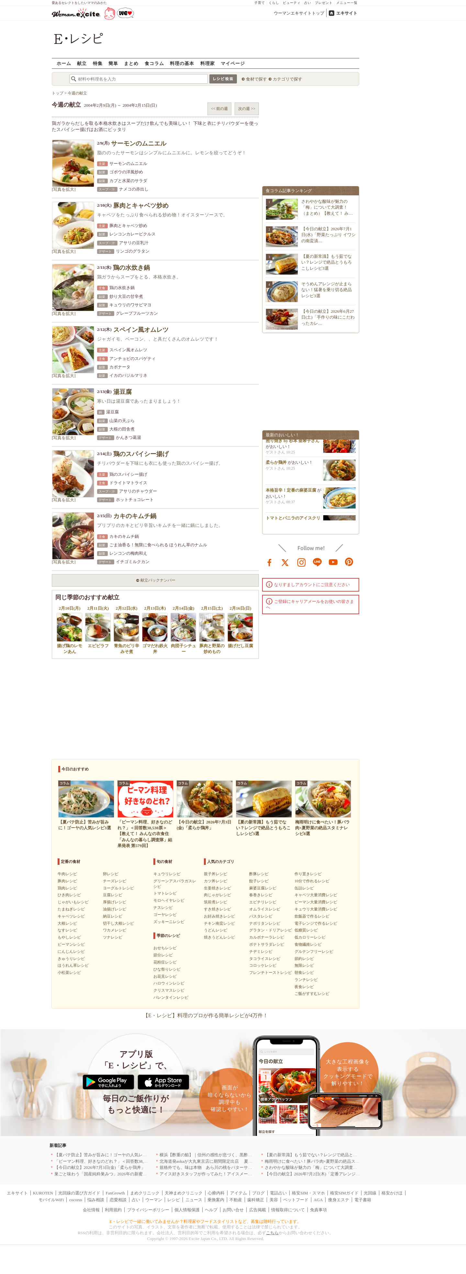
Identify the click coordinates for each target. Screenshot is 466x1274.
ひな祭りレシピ (167, 969)
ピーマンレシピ (71, 944)
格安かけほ (392, 1193)
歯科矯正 (255, 1199)
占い (307, 3)
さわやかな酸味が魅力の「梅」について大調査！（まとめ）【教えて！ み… (327, 207)
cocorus (75, 1199)
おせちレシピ (165, 948)
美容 (274, 1199)
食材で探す (256, 79)
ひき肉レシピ (69, 895)
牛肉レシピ (67, 874)
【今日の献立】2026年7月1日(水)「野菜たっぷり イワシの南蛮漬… (328, 234)
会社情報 (91, 1209)
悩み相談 (95, 1199)
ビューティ (292, 3)
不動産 (235, 1199)
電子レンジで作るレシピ (315, 923)
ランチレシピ (306, 979)
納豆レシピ (112, 916)
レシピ (173, 1199)
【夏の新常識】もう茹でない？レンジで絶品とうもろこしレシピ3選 (326, 262)
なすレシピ (67, 930)
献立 (82, 63)
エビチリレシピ (262, 902)
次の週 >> (246, 108)
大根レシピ (67, 923)
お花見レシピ (165, 976)
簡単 (113, 63)
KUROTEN (43, 1193)
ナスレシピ (163, 907)
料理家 (207, 63)
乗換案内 (215, 1199)
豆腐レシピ (112, 895)
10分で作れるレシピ (311, 881)
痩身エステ (338, 1199)
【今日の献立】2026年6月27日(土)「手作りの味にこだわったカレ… (328, 317)
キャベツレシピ (71, 916)
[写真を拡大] (64, 189)
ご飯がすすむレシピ (311, 993)
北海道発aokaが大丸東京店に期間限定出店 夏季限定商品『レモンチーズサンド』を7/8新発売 (249, 1161)
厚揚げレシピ (114, 902)
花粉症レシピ (165, 962)
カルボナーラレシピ (266, 937)
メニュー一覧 (347, 3)
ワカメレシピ (114, 930)
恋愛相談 (118, 1199)
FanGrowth (115, 1193)
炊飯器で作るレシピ (311, 916)
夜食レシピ (304, 987)
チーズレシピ (114, 881)
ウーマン (153, 1199)
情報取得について (288, 1209)
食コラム (154, 63)
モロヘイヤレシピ (168, 900)
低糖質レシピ (306, 930)
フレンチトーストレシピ (270, 972)
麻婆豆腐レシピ (262, 888)
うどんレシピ (215, 930)
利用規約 (113, 1209)
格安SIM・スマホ (308, 1193)
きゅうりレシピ (71, 958)
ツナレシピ (112, 937)
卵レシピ (110, 874)
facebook (269, 562)
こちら (272, 1232)
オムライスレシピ (264, 909)
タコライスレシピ (264, 958)
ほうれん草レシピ (73, 965)
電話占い (278, 1193)
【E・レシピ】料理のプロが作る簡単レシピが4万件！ (205, 1015)
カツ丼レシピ (215, 881)
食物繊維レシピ (308, 944)
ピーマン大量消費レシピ (315, 902)
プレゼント (324, 3)
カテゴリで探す (287, 79)
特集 (98, 63)
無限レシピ (304, 965)
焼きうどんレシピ (219, 937)
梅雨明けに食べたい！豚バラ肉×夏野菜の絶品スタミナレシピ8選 (326, 1161)
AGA (318, 1199)
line (317, 562)
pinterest (349, 562)
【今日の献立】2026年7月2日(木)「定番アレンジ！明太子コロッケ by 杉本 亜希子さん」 (347, 1173)
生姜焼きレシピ (217, 888)
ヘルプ (211, 1209)
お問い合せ (233, 1209)
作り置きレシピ (308, 874)
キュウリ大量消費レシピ (315, 909)
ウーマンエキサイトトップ (299, 13)
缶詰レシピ (304, 888)
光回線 (370, 1193)
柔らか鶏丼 (276, 465)
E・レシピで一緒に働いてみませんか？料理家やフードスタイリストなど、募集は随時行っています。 (206, 1221)
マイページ (233, 63)
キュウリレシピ (167, 874)
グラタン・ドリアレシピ (270, 930)
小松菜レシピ (69, 972)
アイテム (238, 1193)
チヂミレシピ (260, 951)
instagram (301, 562)
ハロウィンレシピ (168, 983)
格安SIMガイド (344, 1193)
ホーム (64, 63)
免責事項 (318, 1209)
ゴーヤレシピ (165, 914)
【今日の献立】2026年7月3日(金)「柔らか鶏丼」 (100, 1167)
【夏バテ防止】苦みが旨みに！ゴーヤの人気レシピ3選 (106, 1154)
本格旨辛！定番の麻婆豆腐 (291, 493)
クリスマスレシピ (168, 990)
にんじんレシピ (71, 951)
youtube (333, 562)
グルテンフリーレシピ (313, 951)
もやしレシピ (69, 937)
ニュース (193, 1199)
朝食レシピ (304, 972)
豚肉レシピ (67, 881)
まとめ (131, 63)
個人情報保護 (187, 1209)
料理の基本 (182, 63)
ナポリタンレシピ (264, 923)
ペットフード (295, 1199)
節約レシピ (304, 958)
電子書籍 (362, 1199)
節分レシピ (163, 955)
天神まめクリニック (184, 1193)
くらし (274, 3)
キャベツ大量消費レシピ (315, 895)
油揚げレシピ (114, 909)
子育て (259, 3)
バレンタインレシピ (170, 997)
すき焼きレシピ (217, 909)
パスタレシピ (260, 916)
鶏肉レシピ (67, 888)
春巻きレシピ (260, 895)
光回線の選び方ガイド (79, 1193)
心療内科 (216, 1193)
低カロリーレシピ (310, 937)
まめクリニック (145, 1193)
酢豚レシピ (259, 874)
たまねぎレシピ (71, 909)
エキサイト (346, 13)
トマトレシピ (165, 893)
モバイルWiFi (51, 1199)
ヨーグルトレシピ (118, 888)
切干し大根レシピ (118, 923)
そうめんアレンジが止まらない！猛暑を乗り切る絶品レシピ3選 (326, 289)
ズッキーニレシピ (168, 922)
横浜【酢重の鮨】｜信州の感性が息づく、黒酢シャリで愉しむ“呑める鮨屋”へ (233, 1154)
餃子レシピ (259, 881)
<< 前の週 (219, 108)
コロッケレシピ (262, 965)
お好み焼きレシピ (219, 916)
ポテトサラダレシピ (266, 944)
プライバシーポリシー (148, 1209)
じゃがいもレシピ (73, 902)
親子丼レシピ (215, 874)
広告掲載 (257, 1209)
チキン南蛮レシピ (219, 923)
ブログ (258, 1193)
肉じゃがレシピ (217, 895)
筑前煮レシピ (215, 902)
